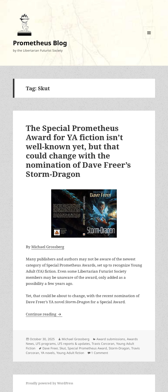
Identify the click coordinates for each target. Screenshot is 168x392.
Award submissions (110, 339)
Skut (63, 348)
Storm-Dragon (119, 348)
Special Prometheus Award (87, 348)
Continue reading (44, 314)
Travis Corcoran (103, 343)
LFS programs (46, 343)
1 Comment (99, 353)
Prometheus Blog (40, 42)
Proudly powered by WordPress (49, 383)
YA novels (48, 353)
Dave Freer (50, 348)
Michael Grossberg (47, 246)
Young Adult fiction (70, 353)
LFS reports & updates (74, 343)
